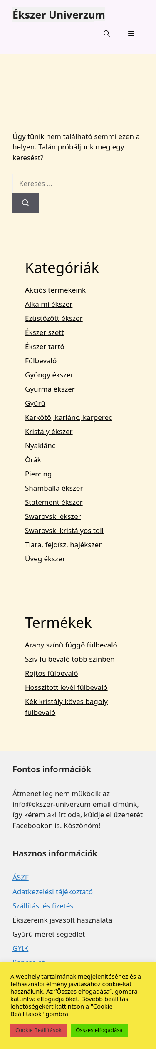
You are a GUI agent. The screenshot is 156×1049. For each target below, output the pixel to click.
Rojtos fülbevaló (51, 673)
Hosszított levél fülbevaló (66, 687)
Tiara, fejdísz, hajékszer (63, 544)
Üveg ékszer (45, 558)
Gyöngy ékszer (49, 374)
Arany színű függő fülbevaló (71, 645)
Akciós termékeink (55, 290)
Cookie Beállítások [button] (38, 1030)
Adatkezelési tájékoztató (52, 891)
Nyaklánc (40, 445)
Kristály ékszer (49, 431)
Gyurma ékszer (50, 389)
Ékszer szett (44, 332)
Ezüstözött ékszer (54, 318)
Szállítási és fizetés (42, 905)
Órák (33, 459)
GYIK (20, 948)
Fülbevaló (41, 360)
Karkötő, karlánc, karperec (68, 417)
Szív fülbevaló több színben (70, 659)
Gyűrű (35, 403)
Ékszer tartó (44, 346)
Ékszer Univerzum (58, 14)
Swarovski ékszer (53, 516)
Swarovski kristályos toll (64, 530)
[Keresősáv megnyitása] (106, 33)
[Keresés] (25, 203)
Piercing (38, 474)
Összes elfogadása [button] (99, 1030)
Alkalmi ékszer (48, 304)
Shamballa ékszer (54, 488)
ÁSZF (20, 877)
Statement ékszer (54, 502)
